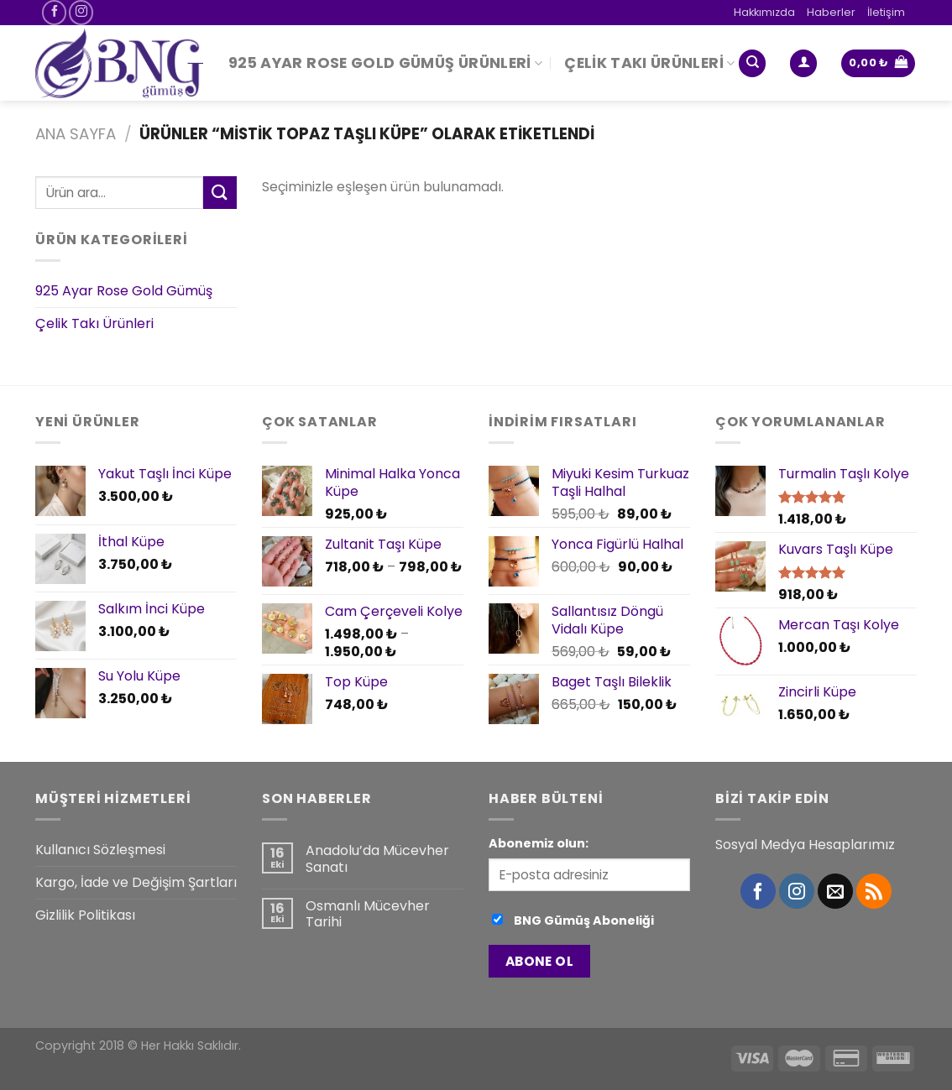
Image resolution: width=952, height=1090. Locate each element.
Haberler (831, 12)
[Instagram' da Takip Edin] (81, 12)
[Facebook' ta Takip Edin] (54, 12)
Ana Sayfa (75, 133)
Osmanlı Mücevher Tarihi (368, 914)
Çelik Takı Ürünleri (649, 63)
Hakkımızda (764, 12)
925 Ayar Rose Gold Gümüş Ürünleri (385, 63)
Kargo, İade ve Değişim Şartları (136, 882)
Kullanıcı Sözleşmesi (100, 849)
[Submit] (220, 192)
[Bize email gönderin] (835, 891)
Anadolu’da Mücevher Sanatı (377, 858)
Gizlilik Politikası (85, 915)
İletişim (886, 12)
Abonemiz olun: (538, 843)
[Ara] (752, 63)
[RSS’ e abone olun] (874, 891)
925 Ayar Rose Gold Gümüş (123, 291)
